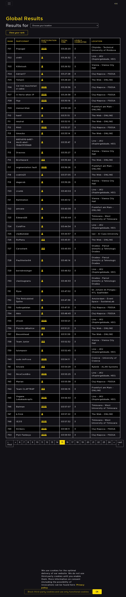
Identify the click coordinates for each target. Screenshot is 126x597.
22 (98, 442)
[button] (58, 591)
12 (47, 442)
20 (88, 442)
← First (9, 443)
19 (83, 442)
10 (37, 442)
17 (72, 442)
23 (104, 442)
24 (109, 442)
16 (67, 442)
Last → (120, 443)
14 (57, 442)
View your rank (17, 32)
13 (52, 442)
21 (93, 442)
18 (77, 442)
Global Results (24, 18)
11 (42, 442)
